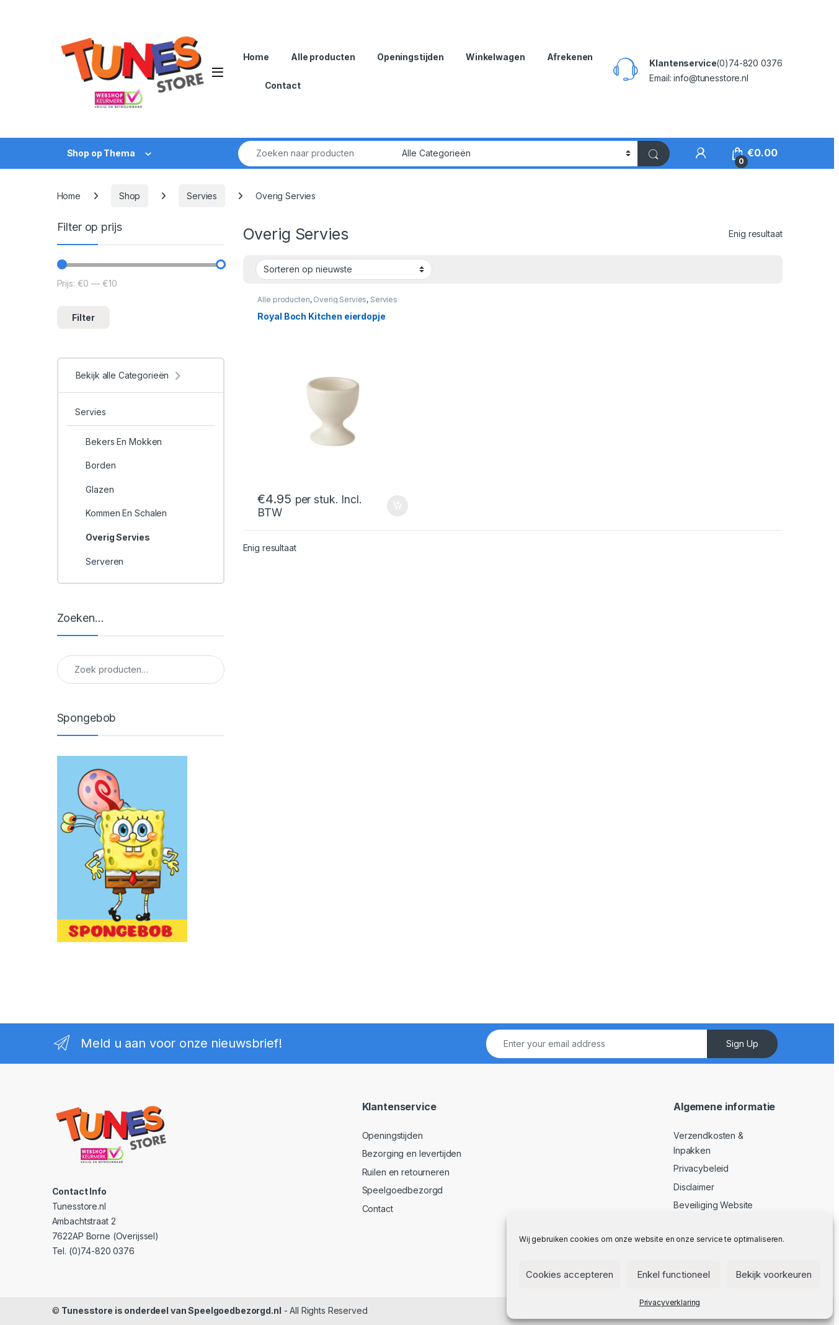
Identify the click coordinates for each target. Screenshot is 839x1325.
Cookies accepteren (569, 1274)
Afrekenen (570, 57)
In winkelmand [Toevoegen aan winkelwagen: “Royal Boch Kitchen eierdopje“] (397, 505)
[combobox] (317, 153)
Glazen (94, 489)
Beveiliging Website (713, 1205)
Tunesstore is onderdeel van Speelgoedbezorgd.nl (171, 1310)
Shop (129, 196)
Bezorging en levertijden (412, 1153)
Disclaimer (693, 1187)
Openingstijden (410, 57)
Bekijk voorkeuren (773, 1274)
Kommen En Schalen (121, 513)
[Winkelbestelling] (343, 269)
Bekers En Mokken (118, 441)
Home (256, 57)
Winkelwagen (495, 57)
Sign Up (742, 1043)
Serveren (99, 561)
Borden (95, 465)
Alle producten (323, 57)
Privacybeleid (701, 1168)
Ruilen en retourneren (406, 1172)
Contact (283, 85)
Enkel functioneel (673, 1274)
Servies (202, 196)
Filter (83, 317)
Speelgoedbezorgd (402, 1190)
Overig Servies (339, 299)
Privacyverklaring (670, 1302)
